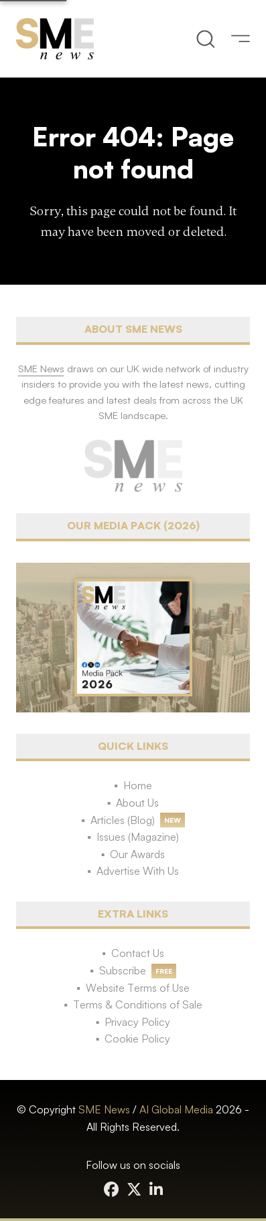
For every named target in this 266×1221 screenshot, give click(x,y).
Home (137, 785)
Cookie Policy (137, 1038)
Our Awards (137, 854)
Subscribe (122, 970)
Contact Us (137, 953)
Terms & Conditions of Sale (137, 1004)
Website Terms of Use (138, 987)
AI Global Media (176, 1109)
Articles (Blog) (122, 820)
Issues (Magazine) (137, 836)
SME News (104, 1109)
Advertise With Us (137, 870)
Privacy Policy (137, 1022)
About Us (137, 802)
